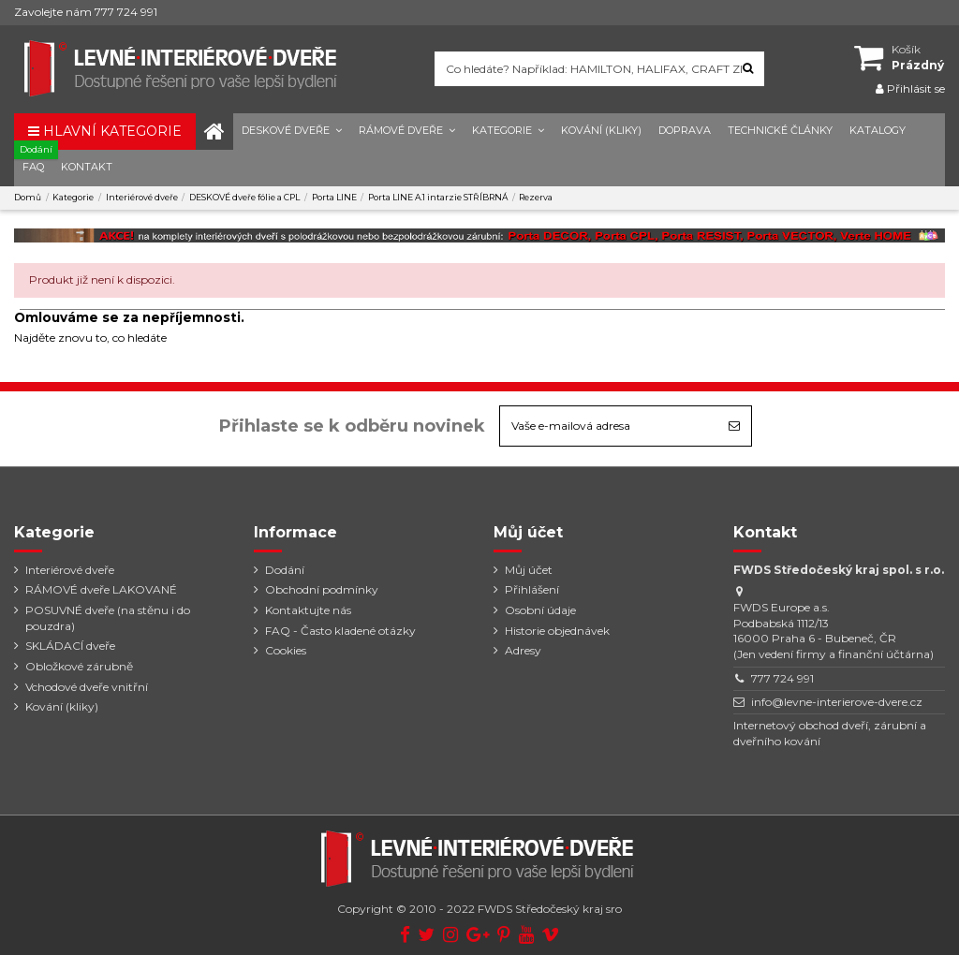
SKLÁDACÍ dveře (70, 646)
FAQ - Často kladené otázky (340, 631)
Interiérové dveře (69, 570)
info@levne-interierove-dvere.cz (836, 702)
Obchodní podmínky (321, 589)
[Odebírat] (734, 426)
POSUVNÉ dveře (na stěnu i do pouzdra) (107, 618)
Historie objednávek (557, 631)
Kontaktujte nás (308, 610)
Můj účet (529, 570)
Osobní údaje (540, 610)
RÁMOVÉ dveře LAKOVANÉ (101, 589)
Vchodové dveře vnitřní (86, 687)
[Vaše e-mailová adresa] (608, 426)
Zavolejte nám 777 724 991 (85, 12)
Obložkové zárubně (79, 666)
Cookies (285, 650)
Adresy (523, 650)
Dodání (284, 570)
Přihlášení (532, 589)
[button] (291, 131)
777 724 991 (782, 678)
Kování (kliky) (61, 706)
